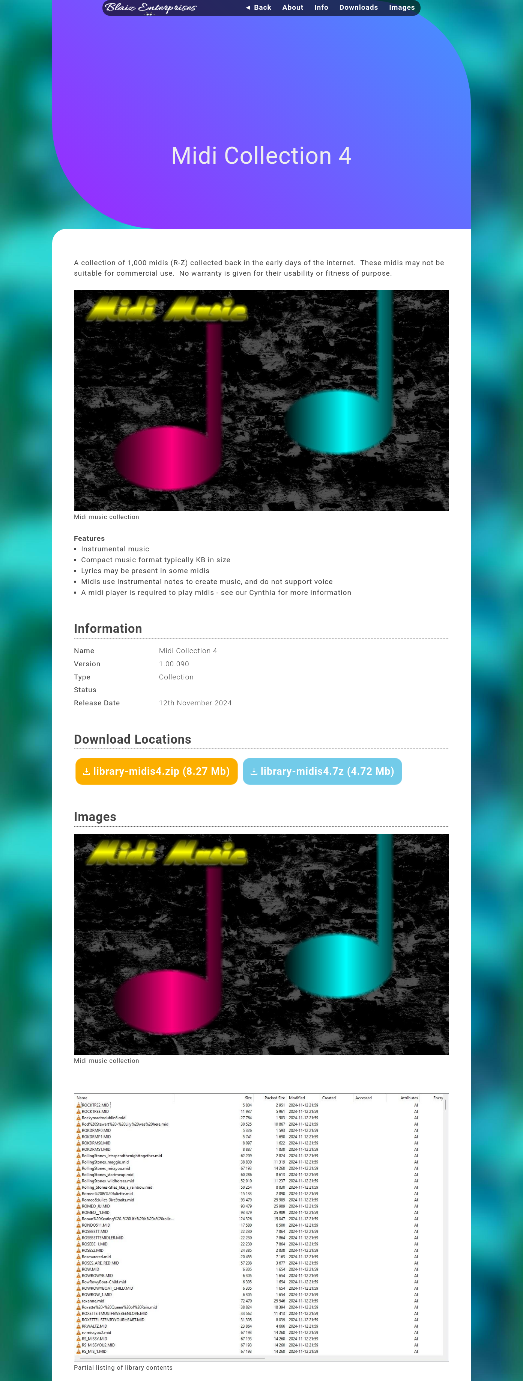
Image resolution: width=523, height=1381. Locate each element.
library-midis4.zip (156, 771)
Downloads (359, 7)
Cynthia (262, 592)
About (293, 7)
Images (402, 7)
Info (321, 7)
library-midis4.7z (322, 771)
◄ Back (257, 7)
